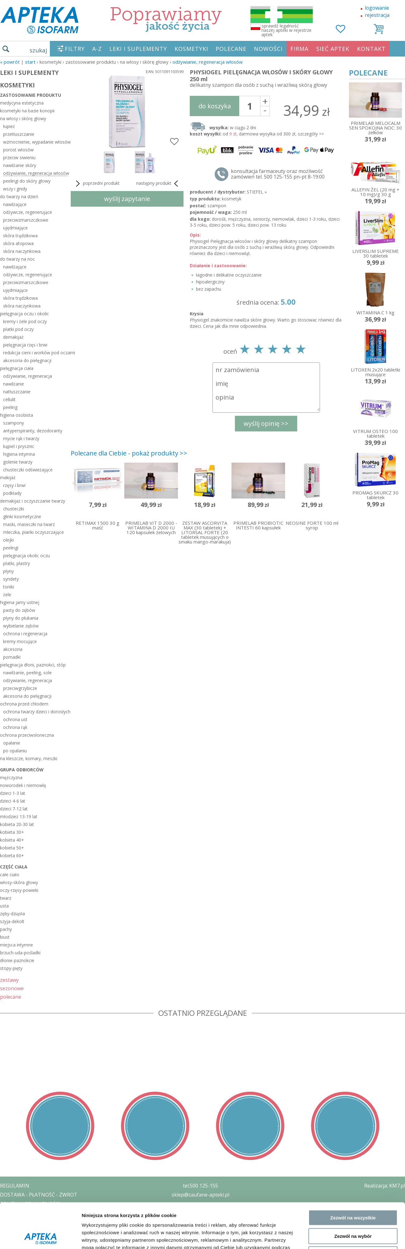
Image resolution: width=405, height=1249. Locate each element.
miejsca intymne (16, 945)
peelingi (10, 548)
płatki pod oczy (18, 329)
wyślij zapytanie (127, 198)
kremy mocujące (20, 641)
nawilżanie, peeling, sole (27, 673)
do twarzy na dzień (19, 196)
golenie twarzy (17, 462)
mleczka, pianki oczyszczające (33, 532)
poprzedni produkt (97, 183)
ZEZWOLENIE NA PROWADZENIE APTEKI (47, 1212)
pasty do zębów (19, 610)
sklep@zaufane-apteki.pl (200, 1194)
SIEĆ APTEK (332, 48)
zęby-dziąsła (12, 914)
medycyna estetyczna (22, 103)
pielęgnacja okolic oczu (26, 555)
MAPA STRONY (17, 1239)
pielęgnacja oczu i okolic (24, 314)
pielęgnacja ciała (16, 368)
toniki (8, 587)
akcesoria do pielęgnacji (27, 360)
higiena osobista (16, 415)
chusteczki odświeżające (28, 470)
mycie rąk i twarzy (21, 438)
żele (7, 594)
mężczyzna (11, 777)
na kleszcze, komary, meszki (28, 758)
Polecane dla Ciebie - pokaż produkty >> (129, 453)
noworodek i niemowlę (23, 785)
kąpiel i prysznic (18, 446)
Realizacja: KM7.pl (384, 1185)
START (30, 62)
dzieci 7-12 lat (14, 809)
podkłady (12, 493)
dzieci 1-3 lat (12, 793)
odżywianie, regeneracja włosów (208, 62)
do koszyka (214, 106)
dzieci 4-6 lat (12, 801)
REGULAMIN (14, 1185)
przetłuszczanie (18, 134)
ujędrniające (15, 228)
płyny (8, 571)
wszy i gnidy (15, 189)
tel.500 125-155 (200, 1185)
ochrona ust (15, 719)
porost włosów (18, 150)
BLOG (6, 1230)
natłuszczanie (17, 392)
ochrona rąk (15, 727)
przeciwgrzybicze (20, 688)
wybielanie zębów (21, 626)
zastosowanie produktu (30, 95)
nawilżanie (13, 384)
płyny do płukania (20, 618)
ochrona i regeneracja (25, 634)
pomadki (12, 657)
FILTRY (75, 48)
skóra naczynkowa (21, 251)
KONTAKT (371, 48)
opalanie (11, 743)
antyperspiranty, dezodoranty (32, 431)
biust (5, 937)
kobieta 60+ (12, 855)
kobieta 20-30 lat (17, 824)
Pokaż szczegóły (332, 1140)
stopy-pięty (11, 968)
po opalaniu (15, 751)
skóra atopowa (18, 243)
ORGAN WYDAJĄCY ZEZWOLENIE (38, 1221)
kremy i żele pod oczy (25, 321)
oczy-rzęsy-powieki (19, 890)
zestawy (9, 979)
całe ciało (9, 875)
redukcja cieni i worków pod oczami (35, 353)
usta (4, 906)
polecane (10, 996)
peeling (10, 407)
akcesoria (12, 649)
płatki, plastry (16, 563)
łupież (9, 126)
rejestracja (377, 15)
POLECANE (231, 48)
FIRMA (299, 48)
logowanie (377, 7)
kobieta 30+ (12, 832)
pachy (6, 929)
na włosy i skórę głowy (23, 118)
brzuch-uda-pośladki (20, 953)
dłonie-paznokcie (17, 960)
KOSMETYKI (191, 48)
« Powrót (10, 62)
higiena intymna (19, 454)
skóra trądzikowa (20, 235)
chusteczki (13, 509)
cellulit (9, 399)
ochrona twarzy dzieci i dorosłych (35, 712)
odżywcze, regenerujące (27, 212)
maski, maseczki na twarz (29, 524)
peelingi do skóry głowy (26, 181)
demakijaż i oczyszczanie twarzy (32, 501)
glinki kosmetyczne (22, 516)
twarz (5, 898)
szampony (13, 423)
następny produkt (158, 183)
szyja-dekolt (12, 921)
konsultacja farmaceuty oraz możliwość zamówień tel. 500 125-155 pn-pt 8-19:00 (278, 174)
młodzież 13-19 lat (18, 816)
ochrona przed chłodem (24, 704)
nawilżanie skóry (19, 165)
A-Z (97, 48)
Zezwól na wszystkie (353, 1076)
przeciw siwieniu (19, 157)
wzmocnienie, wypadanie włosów (35, 142)
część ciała (13, 867)
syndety (11, 579)
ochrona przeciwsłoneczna (27, 735)
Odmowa (353, 1112)
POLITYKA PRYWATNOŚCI (30, 1203)
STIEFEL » (257, 192)
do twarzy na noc (17, 259)
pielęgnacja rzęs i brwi (25, 345)
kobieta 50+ (12, 848)
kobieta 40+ (12, 840)
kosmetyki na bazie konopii (27, 111)
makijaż (8, 477)
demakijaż (13, 337)
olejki (8, 540)
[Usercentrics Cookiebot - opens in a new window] (40, 1140)
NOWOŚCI (268, 48)
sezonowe (12, 988)
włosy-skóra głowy (19, 882)
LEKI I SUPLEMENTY (138, 48)
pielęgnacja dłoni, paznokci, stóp (33, 665)
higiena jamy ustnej (19, 602)
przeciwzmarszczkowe (25, 220)
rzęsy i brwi (14, 485)
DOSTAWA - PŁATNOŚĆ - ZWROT (38, 1194)
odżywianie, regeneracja (27, 376)
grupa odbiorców (22, 770)
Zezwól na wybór (353, 1094)
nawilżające (14, 204)
